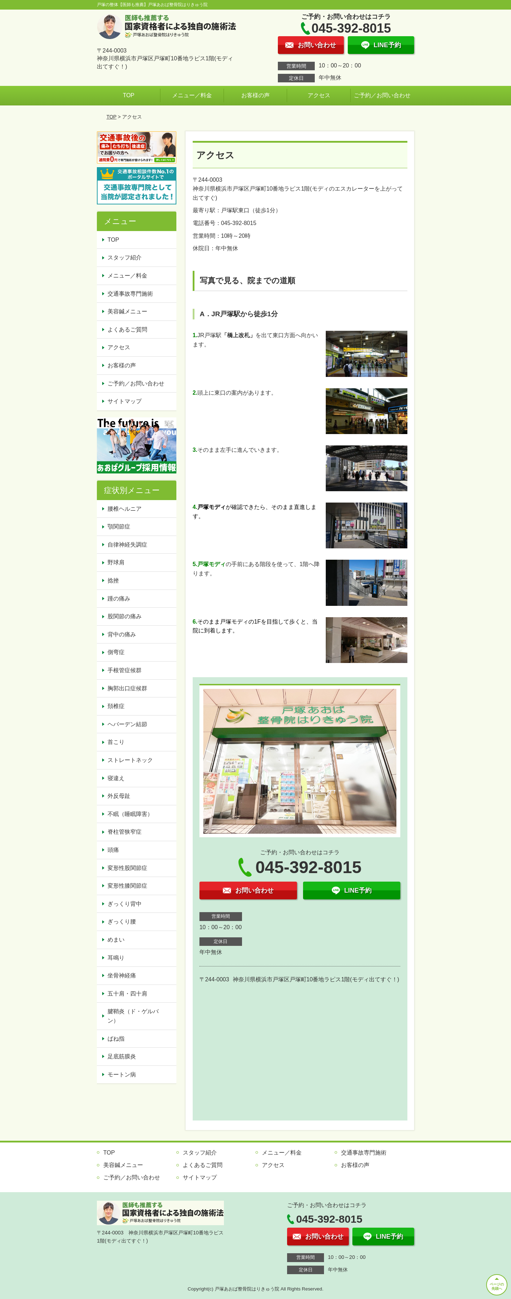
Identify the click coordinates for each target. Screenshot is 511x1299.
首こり (116, 742)
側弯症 (116, 652)
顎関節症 (119, 527)
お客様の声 (255, 95)
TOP (128, 95)
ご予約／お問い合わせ (382, 95)
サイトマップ (125, 401)
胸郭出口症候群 (127, 688)
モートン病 (122, 1074)
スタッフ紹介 (125, 257)
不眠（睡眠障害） (130, 814)
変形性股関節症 (127, 868)
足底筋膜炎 (122, 1056)
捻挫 (113, 580)
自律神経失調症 (127, 545)
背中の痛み (122, 634)
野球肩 (116, 562)
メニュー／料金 (192, 95)
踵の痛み (119, 599)
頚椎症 (116, 706)
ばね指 (116, 1039)
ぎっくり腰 (122, 922)
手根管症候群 (125, 670)
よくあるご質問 (127, 330)
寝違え (116, 778)
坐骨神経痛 (122, 975)
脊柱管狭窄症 (125, 832)
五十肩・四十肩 (127, 994)
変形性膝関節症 (127, 886)
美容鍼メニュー (127, 311)
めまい (116, 940)
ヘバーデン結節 (127, 724)
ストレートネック (130, 760)
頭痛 (113, 850)
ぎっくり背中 (125, 904)
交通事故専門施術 (130, 294)
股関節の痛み (125, 616)
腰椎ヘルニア (125, 509)
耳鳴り (116, 958)
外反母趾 (119, 796)
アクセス (319, 95)
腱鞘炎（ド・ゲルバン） (133, 1016)
